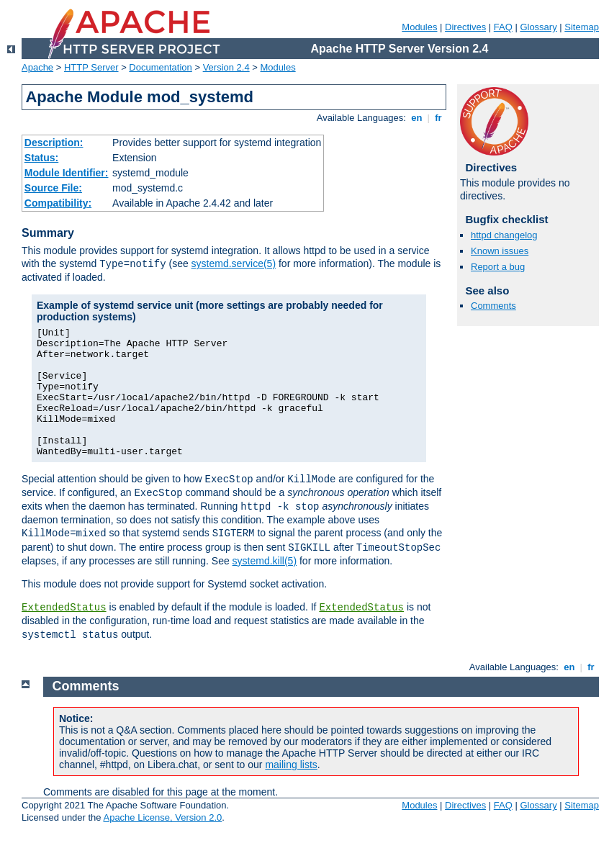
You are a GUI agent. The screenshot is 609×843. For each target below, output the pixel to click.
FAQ (503, 27)
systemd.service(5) (233, 263)
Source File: (53, 188)
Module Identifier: (66, 173)
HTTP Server (91, 67)
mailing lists (291, 764)
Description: (54, 142)
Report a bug (498, 266)
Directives (465, 27)
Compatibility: (57, 203)
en (417, 117)
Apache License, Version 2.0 (162, 817)
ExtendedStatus (64, 607)
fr (439, 117)
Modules (419, 27)
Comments (493, 305)
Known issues (499, 250)
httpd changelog (504, 235)
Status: (41, 157)
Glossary (538, 27)
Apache (37, 67)
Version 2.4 (226, 67)
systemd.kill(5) (265, 561)
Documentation (160, 67)
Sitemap (581, 27)
